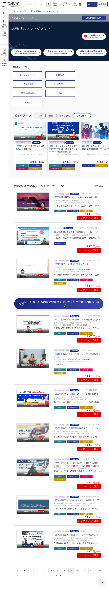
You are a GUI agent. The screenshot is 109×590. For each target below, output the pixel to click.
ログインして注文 (89, 209)
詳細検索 (54, 4)
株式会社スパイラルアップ (91, 342)
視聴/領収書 (73, 4)
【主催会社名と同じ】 (92, 450)
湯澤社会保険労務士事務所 (67, 146)
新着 (51, 107)
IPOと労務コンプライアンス (71, 255)
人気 (40, 107)
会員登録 (102, 4)
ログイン (92, 4)
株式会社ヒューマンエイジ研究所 (31, 146)
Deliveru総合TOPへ (94, 18)
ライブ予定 (65, 107)
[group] (30, 138)
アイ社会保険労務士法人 (91, 252)
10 (84, 561)
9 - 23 (58, 567)
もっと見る (81, 106)
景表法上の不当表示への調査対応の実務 (77, 310)
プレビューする (32, 233)
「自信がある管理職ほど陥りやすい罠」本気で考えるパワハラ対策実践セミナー (63, 140)
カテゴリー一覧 (26, 11)
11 (91, 561)
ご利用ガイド (63, 4)
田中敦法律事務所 (94, 307)
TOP (13, 11)
